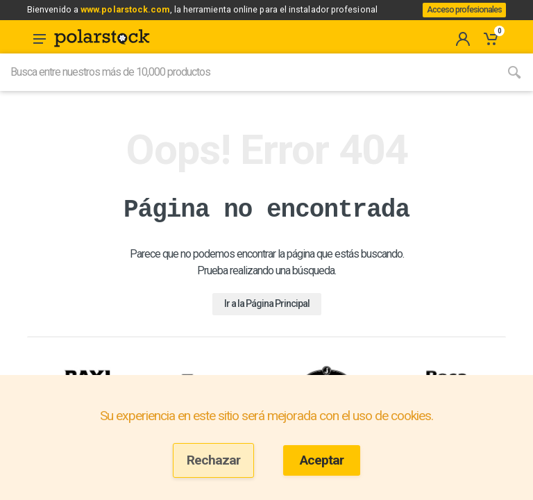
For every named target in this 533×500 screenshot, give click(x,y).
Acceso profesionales (459, 18)
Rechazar (213, 460)
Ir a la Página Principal (267, 319)
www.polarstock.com (135, 13)
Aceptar (322, 460)
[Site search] (248, 88)
